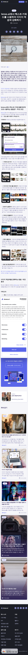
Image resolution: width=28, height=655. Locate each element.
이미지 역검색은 (5, 88)
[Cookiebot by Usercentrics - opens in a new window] (20, 299)
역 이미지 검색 (19, 633)
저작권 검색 (18, 639)
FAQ (16, 617)
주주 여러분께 (18, 645)
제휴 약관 (3, 645)
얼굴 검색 (17, 636)
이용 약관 (3, 642)
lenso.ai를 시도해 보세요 (14, 365)
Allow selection (14, 354)
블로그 (16, 620)
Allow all (14, 349)
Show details (20, 345)
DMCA (2, 636)
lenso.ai (3, 97)
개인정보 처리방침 (6, 639)
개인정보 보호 (4, 623)
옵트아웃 (3, 633)
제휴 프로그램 (4, 626)
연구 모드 (17, 642)
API (2, 620)
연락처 (16, 623)
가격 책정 (3, 617)
